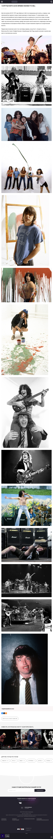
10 (51, 837)
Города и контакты (3, 819)
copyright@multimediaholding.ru (29, 816)
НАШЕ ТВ (34, 2)
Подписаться (40, 790)
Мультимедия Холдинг (26, 807)
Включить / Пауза (2, 836)
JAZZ (21, 2)
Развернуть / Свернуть (26, 833)
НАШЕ (8, 2)
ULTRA (27, 2)
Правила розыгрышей (15, 819)
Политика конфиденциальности (43, 819)
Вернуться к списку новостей (10, 718)
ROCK (14, 2)
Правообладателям (29, 818)
